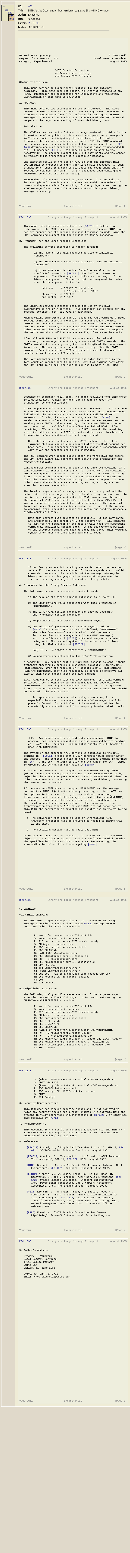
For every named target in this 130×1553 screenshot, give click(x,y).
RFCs (9, 12)
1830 (30, 6)
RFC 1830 (11, 18)
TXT (30, 22)
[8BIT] (54, 162)
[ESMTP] (88, 246)
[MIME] (70, 702)
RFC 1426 (66, 1321)
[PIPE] (104, 457)
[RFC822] (78, 709)
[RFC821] (72, 298)
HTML (36, 22)
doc (6, 9)
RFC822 (87, 1017)
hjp (3, 6)
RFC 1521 (56, 1288)
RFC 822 (71, 1278)
